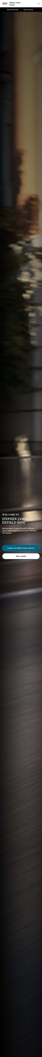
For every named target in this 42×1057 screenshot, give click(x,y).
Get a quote (21, 556)
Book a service (28, 10)
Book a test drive (12, 10)
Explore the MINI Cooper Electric (21, 548)
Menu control (38, 3)
